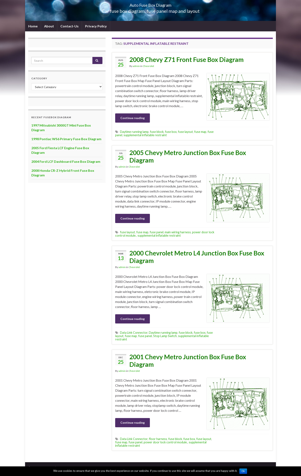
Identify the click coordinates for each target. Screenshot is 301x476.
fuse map (200, 131)
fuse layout (185, 131)
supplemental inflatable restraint (145, 135)
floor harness (158, 439)
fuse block (157, 131)
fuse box (171, 131)
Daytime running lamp (134, 131)
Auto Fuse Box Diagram (150, 4)
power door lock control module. (165, 442)
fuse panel (156, 232)
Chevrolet (148, 66)
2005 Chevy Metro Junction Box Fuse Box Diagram (187, 156)
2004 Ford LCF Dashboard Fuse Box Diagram (65, 161)
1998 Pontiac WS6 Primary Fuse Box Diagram (66, 139)
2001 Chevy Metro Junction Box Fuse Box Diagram (187, 360)
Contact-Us (69, 26)
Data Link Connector (134, 332)
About (49, 26)
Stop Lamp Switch (165, 336)
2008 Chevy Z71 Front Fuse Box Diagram (186, 59)
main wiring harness (178, 232)
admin (136, 66)
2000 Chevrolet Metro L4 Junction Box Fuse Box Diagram (196, 256)
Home (33, 26)
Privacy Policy (96, 26)
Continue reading (132, 118)
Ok (243, 471)
